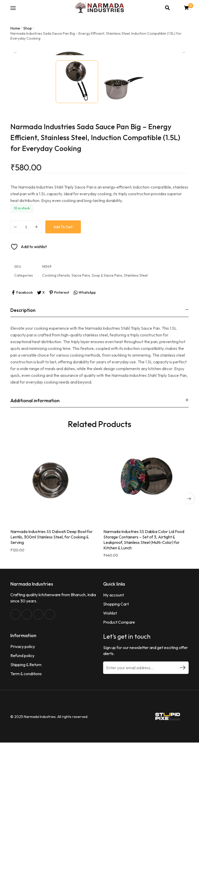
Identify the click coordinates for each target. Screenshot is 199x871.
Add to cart (63, 350)
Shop (27, 28)
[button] (189, 621)
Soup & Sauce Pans (107, 398)
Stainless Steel (136, 398)
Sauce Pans (81, 398)
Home (15, 28)
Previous (15, 114)
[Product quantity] (25, 349)
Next (183, 114)
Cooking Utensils (56, 398)
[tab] (99, 433)
